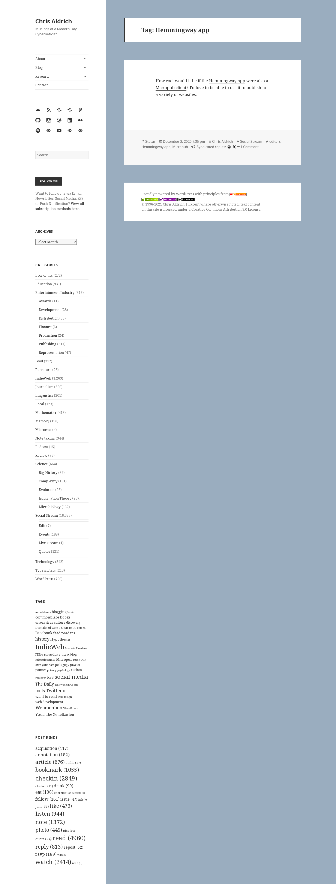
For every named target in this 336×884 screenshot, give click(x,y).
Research (42, 76)
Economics (44, 275)
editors (275, 141)
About (40, 58)
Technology (44, 561)
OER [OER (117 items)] (83, 660)
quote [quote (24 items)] (43, 839)
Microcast (43, 429)
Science (41, 464)
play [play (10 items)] (69, 831)
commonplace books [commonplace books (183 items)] (52, 617)
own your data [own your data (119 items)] (44, 665)
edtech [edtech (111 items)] (81, 628)
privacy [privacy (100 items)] (52, 670)
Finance (45, 326)
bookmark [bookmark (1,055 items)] (57, 769)
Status (150, 141)
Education (43, 284)
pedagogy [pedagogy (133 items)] (62, 665)
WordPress (44, 578)
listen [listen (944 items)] (49, 813)
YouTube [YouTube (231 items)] (43, 714)
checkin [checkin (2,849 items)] (56, 778)
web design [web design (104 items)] (65, 697)
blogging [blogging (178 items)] (59, 611)
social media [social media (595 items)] (71, 676)
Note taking (45, 438)
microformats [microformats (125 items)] (45, 660)
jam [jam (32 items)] (42, 806)
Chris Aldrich (53, 21)
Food (39, 361)
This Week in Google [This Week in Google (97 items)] (66, 684)
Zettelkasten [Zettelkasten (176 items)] (63, 714)
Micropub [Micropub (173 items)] (64, 659)
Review (41, 455)
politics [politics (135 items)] (40, 670)
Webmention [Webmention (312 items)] (48, 708)
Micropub (180, 146)
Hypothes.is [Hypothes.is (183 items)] (60, 639)
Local (39, 404)
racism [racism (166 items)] (76, 669)
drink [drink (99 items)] (63, 786)
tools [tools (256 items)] (40, 690)
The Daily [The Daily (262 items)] (44, 684)
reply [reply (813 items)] (49, 846)
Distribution (48, 318)
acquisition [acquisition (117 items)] (51, 748)
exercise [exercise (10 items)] (63, 793)
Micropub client (171, 87)
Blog (39, 67)
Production (48, 335)
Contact (41, 85)
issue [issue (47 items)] (68, 799)
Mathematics (46, 412)
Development (50, 309)
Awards (45, 301)
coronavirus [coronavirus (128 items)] (44, 622)
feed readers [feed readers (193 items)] (64, 632)
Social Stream (46, 515)
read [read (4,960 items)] (69, 838)
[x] (233, 147)
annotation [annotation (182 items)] (52, 755)
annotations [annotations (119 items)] (43, 612)
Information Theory (55, 498)
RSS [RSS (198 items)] (50, 677)
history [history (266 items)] (42, 639)
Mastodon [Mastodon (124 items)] (51, 654)
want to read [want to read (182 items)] (46, 696)
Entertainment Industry (55, 292)
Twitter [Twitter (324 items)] (54, 690)
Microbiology (50, 506)
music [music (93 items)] (76, 659)
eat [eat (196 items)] (44, 792)
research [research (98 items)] (40, 677)
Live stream (48, 542)
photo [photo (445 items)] (48, 829)
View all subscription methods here (59, 206)
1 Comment (249, 146)
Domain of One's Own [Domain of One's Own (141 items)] (51, 628)
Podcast (41, 446)
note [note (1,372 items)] (50, 822)
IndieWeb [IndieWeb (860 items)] (49, 646)
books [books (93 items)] (71, 612)
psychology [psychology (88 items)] (63, 670)
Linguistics (44, 395)
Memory (42, 421)
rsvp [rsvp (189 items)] (46, 854)
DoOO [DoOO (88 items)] (72, 627)
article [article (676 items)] (50, 761)
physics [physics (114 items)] (75, 665)
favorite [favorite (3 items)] (78, 792)
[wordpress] (228, 147)
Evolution (46, 489)
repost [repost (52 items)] (73, 847)
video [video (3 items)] (62, 854)
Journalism (44, 386)
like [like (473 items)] (61, 805)
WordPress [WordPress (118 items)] (70, 708)
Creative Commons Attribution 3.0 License (225, 209)
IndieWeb (43, 378)
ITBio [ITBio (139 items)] (39, 654)
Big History (48, 472)
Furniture (43, 369)
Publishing (47, 344)
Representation (51, 352)
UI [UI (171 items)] (65, 691)
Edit (42, 525)
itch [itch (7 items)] (82, 799)
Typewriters (45, 570)
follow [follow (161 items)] (47, 799)
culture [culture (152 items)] (59, 622)
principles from (225, 194)
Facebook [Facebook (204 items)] (43, 632)
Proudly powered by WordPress (168, 194)
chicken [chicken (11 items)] (44, 786)
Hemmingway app (227, 81)
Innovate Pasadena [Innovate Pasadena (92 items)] (76, 648)
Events (44, 534)
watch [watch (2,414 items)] (53, 862)
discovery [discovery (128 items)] (73, 622)
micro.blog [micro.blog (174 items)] (68, 654)
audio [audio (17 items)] (73, 762)
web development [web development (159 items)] (49, 702)
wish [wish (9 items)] (77, 863)
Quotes (44, 551)
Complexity (48, 481)
